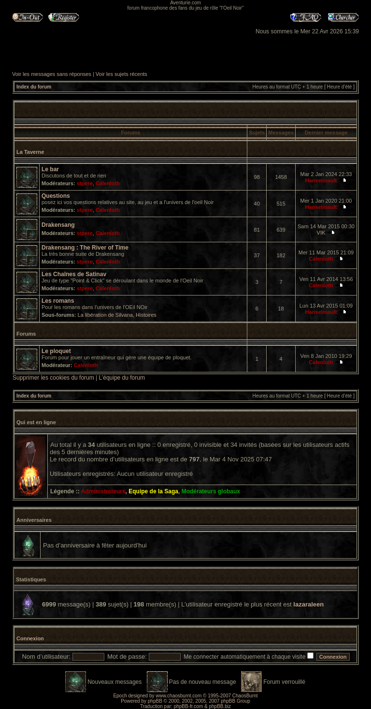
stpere (85, 183)
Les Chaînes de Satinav (74, 274)
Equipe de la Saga (153, 491)
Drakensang (58, 225)
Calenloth (108, 183)
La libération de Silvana (105, 315)
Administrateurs (103, 491)
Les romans (58, 300)
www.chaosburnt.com (178, 695)
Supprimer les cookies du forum (53, 377)
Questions (56, 195)
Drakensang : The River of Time (85, 247)
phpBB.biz (220, 706)
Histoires (146, 315)
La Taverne (30, 152)
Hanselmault (321, 180)
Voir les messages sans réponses (51, 74)
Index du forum (33, 86)
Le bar (50, 169)
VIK (321, 233)
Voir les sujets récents (121, 74)
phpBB (155, 701)
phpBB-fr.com (188, 706)
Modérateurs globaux (211, 491)
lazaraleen (308, 604)
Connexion (30, 638)
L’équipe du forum (122, 377)
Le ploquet (56, 351)
